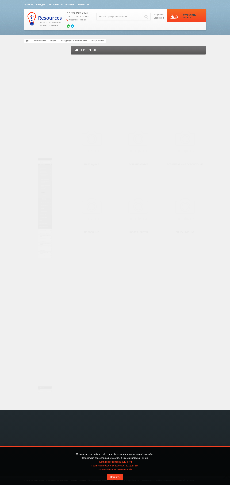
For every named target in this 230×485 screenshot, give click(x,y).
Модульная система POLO (44, 188)
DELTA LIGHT (34, 248)
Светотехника (36, 67)
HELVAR (31, 243)
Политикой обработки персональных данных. (115, 465)
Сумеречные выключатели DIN (41, 262)
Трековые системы (41, 129)
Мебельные (38, 206)
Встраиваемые (41, 164)
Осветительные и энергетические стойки (42, 331)
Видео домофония (39, 310)
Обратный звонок (77, 20)
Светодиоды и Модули (40, 234)
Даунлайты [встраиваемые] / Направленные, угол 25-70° (45, 115)
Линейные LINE (42, 182)
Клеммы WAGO (36, 338)
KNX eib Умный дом (39, 274)
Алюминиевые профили (41, 93)
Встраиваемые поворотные (47, 169)
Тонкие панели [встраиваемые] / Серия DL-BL (46, 141)
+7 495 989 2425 (77, 12)
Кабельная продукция (40, 229)
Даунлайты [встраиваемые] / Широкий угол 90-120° (45, 108)
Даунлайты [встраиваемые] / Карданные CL (45, 122)
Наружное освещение (40, 220)
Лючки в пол (35, 279)
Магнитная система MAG (44, 192)
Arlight (30, 75)
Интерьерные (39, 155)
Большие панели (40, 102)
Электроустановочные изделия (41, 60)
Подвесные (40, 173)
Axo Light (32, 266)
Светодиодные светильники (42, 98)
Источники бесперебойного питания (44, 317)
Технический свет (40, 210)
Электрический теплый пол (44, 305)
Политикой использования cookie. (114, 469)
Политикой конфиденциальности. (115, 462)
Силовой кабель (38, 299)
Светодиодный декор (39, 225)
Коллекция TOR (42, 178)
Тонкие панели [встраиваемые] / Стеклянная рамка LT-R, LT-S (46, 149)
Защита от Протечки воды (43, 324)
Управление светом (39, 89)
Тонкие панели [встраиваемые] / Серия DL (46, 134)
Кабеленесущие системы (43, 285)
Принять (115, 477)
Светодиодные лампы (42, 215)
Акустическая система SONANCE (41, 345)
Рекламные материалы (40, 238)
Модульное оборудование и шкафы (44, 292)
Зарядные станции (39, 358)
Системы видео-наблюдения (45, 353)
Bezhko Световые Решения (40, 253)
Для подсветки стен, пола (44, 201)
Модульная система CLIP (44, 197)
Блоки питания (36, 84)
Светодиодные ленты (39, 79)
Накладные (40, 160)
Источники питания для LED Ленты (43, 257)
